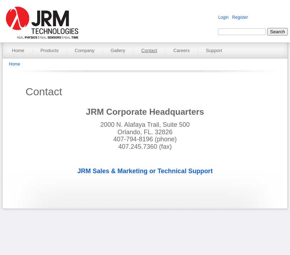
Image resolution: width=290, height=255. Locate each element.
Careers (181, 50)
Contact (149, 50)
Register (240, 17)
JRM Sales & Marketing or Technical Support (145, 171)
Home (18, 50)
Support (214, 50)
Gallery (118, 50)
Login (223, 17)
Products (49, 50)
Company (85, 50)
